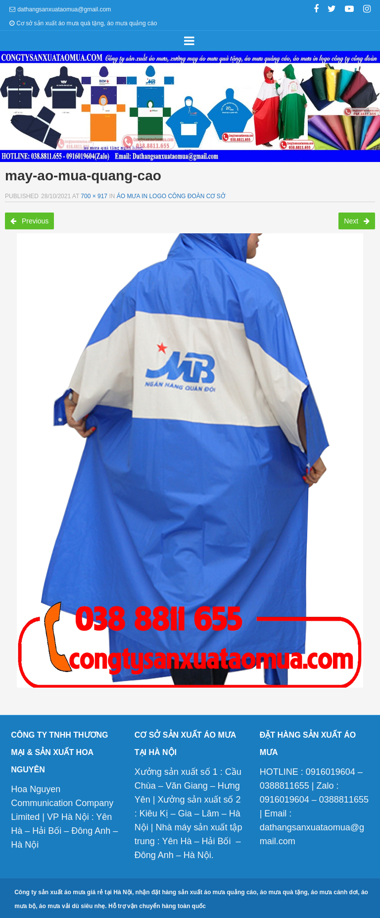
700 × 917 (94, 196)
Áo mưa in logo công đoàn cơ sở (171, 196)
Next (357, 221)
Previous (29, 221)
